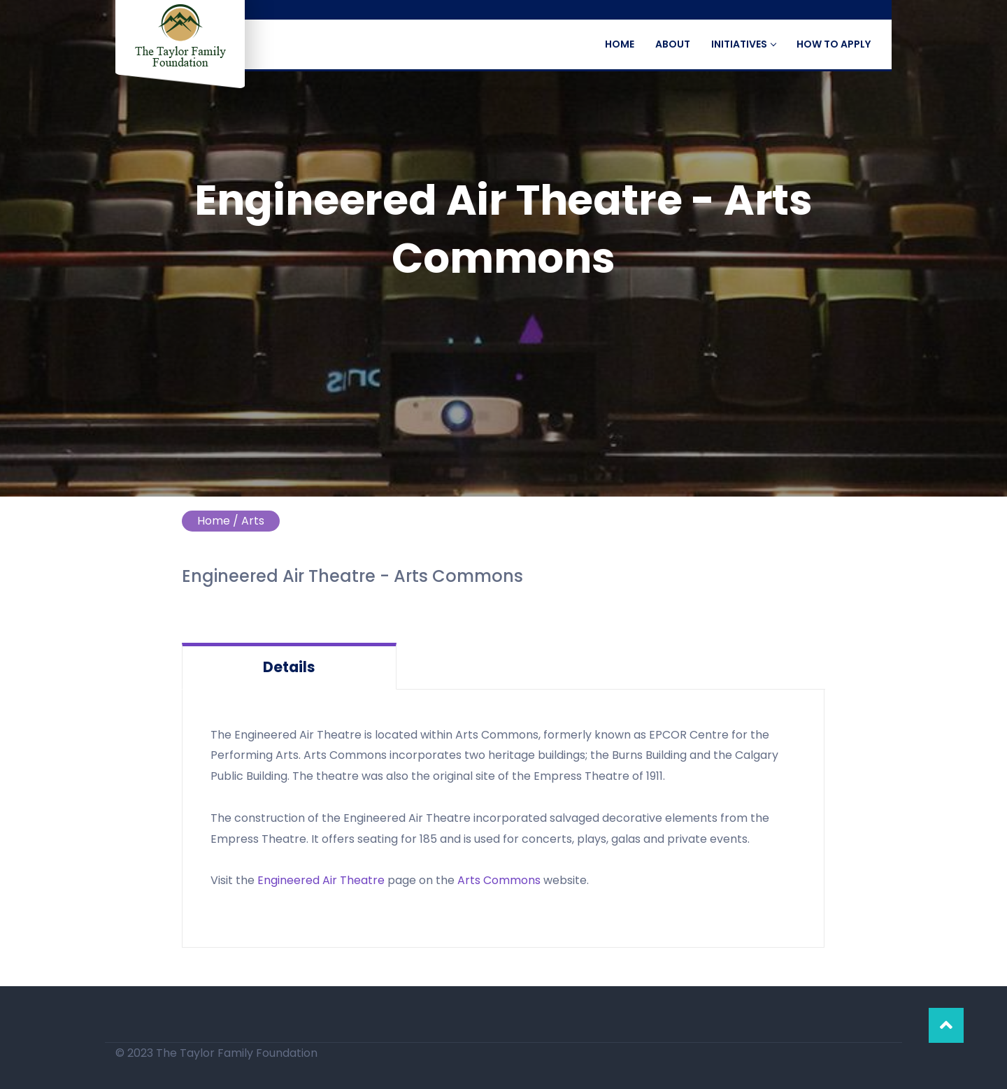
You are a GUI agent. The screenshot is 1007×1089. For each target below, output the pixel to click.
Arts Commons (499, 880)
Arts (252, 521)
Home (619, 44)
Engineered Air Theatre (321, 880)
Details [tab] (289, 667)
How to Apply (834, 44)
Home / (217, 521)
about (672, 44)
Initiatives (743, 44)
